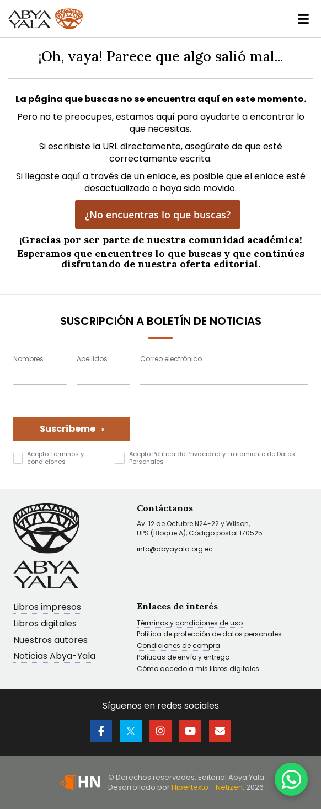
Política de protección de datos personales (209, 634)
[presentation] (224, 419)
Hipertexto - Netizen (207, 787)
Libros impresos (47, 607)
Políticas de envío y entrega (183, 657)
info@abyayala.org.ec (175, 549)
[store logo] (45, 18)
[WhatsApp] (291, 779)
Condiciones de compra (178, 645)
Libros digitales (45, 624)
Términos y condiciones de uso (190, 623)
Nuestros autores (50, 640)
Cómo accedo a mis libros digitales (198, 669)
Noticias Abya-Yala (54, 657)
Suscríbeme (72, 429)
